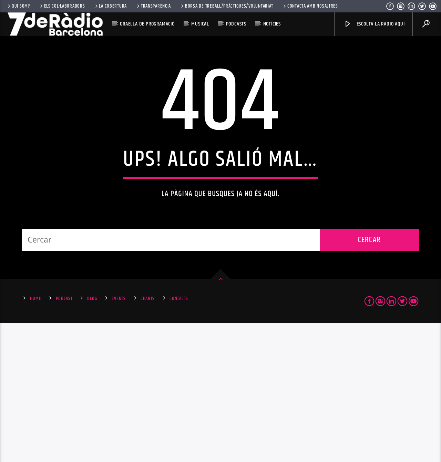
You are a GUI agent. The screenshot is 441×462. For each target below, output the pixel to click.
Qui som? (18, 6)
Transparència (153, 6)
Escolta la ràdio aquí (374, 24)
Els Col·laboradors (62, 6)
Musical (200, 24)
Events (118, 438)
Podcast (64, 438)
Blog (92, 438)
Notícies (272, 24)
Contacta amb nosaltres (310, 6)
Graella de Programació (147, 24)
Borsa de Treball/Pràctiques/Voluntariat (226, 6)
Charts (148, 438)
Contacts (179, 438)
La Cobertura (110, 6)
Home (35, 438)
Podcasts (236, 24)
